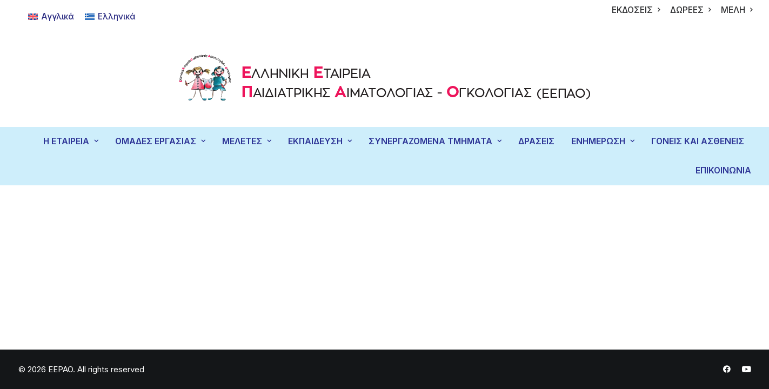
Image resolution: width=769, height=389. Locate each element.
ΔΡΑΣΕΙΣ (536, 141)
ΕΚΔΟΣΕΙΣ (636, 10)
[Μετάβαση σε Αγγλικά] (51, 16)
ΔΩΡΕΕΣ (690, 10)
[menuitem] (636, 10)
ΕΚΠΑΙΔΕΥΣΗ (320, 141)
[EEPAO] (384, 80)
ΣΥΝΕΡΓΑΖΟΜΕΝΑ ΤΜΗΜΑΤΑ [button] (435, 141)
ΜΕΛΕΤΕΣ (246, 141)
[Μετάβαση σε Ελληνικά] (110, 16)
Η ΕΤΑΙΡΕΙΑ (70, 141)
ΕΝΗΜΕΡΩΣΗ (602, 141)
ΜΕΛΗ (736, 10)
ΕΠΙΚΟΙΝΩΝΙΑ (723, 170)
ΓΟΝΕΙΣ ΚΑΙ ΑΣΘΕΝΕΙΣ (697, 141)
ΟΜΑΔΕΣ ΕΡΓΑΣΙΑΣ (160, 141)
